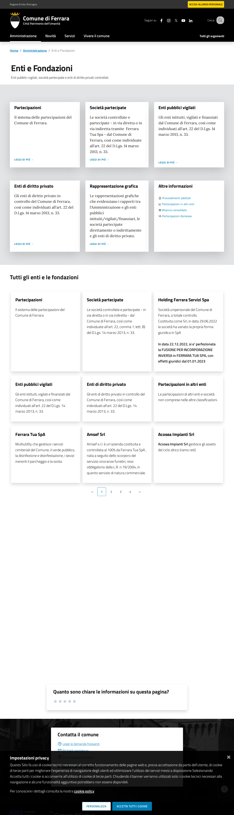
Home (14, 50)
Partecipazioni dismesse (177, 216)
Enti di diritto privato (34, 186)
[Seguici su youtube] (180, 20)
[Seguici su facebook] (158, 20)
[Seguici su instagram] (165, 20)
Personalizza (96, 806)
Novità (50, 36)
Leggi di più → (24, 159)
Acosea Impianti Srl (176, 434)
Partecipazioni (28, 107)
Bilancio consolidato (174, 210)
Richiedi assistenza (73, 750)
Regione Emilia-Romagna (23, 4)
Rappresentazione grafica (114, 186)
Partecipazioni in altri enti (178, 204)
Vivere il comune (97, 36)
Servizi (70, 36)
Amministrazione (23, 36)
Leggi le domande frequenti (79, 743)
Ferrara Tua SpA (30, 434)
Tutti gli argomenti (212, 36)
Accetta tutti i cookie (132, 806)
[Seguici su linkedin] (187, 20)
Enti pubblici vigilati (176, 107)
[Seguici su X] (172, 20)
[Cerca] (219, 20)
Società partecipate (108, 107)
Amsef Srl (96, 434)
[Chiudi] (228, 756)
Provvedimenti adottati (176, 198)
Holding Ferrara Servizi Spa (183, 299)
